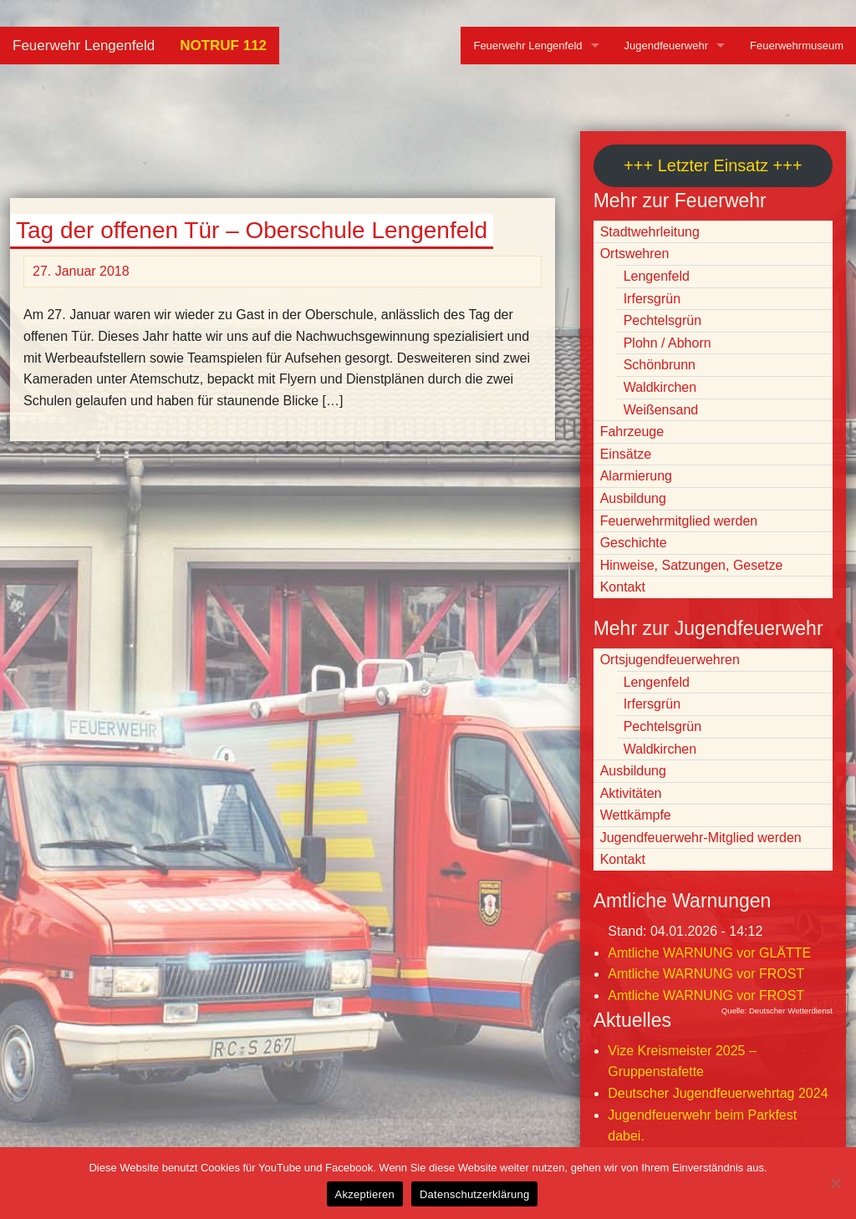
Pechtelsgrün (662, 320)
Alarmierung (636, 476)
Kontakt (622, 587)
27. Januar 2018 (81, 271)
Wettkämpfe (635, 815)
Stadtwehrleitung (650, 232)
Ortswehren (635, 253)
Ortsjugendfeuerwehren (670, 660)
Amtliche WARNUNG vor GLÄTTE (709, 953)
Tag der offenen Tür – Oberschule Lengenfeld (251, 230)
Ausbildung (633, 498)
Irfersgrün (652, 299)
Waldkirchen (660, 387)
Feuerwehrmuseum (796, 45)
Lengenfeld (657, 276)
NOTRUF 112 (223, 45)
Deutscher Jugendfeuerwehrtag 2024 (718, 1093)
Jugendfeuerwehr (666, 45)
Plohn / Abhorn (667, 343)
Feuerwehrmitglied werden (679, 521)
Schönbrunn (660, 365)
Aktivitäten (631, 793)
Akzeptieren (365, 1194)
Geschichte (633, 543)
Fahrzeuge (632, 431)
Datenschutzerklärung (474, 1194)
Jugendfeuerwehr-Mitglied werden (701, 837)
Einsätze (625, 454)
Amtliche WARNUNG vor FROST (706, 974)
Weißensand (661, 410)
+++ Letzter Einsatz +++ (713, 165)
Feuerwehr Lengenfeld (84, 45)
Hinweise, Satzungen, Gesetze (691, 565)
